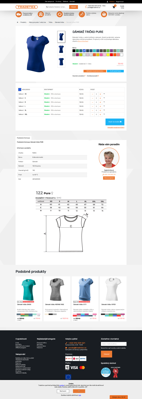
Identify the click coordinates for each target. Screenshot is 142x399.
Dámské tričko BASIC (24, 304)
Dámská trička (59, 22)
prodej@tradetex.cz (75, 348)
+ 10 (94, 315)
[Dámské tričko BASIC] (29, 288)
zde (80, 395)
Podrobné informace (23, 138)
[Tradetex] (26, 6)
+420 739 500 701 (109, 174)
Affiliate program (21, 348)
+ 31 (38, 315)
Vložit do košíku (114, 122)
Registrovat (120, 2)
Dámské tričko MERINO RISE (54, 304)
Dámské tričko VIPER (108, 304)
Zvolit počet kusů (115, 71)
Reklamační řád (20, 366)
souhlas (61, 385)
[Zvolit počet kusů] (96, 94)
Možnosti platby (21, 365)
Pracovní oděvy (42, 343)
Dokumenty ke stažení (23, 346)
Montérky (40, 344)
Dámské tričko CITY (79, 304)
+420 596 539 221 (75, 343)
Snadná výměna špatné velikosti (69, 14)
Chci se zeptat (109, 178)
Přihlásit (112, 2)
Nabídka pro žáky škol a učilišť (25, 358)
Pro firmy (58, 1)
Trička (50, 22)
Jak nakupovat (49, 1)
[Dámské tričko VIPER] (113, 288)
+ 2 (123, 315)
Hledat (73, 7)
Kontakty (19, 344)
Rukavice (40, 348)
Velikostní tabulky (21, 373)
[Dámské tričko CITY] (85, 288)
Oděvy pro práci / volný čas (37, 22)
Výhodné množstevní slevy (94, 71)
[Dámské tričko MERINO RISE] (57, 288)
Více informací (83, 41)
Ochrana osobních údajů (23, 369)
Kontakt (72, 1)
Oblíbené (65, 1)
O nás (17, 343)
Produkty (23, 22)
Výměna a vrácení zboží (23, 368)
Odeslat (106, 354)
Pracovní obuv (41, 346)
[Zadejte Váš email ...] (114, 344)
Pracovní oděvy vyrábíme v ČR (28, 14)
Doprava (18, 363)
